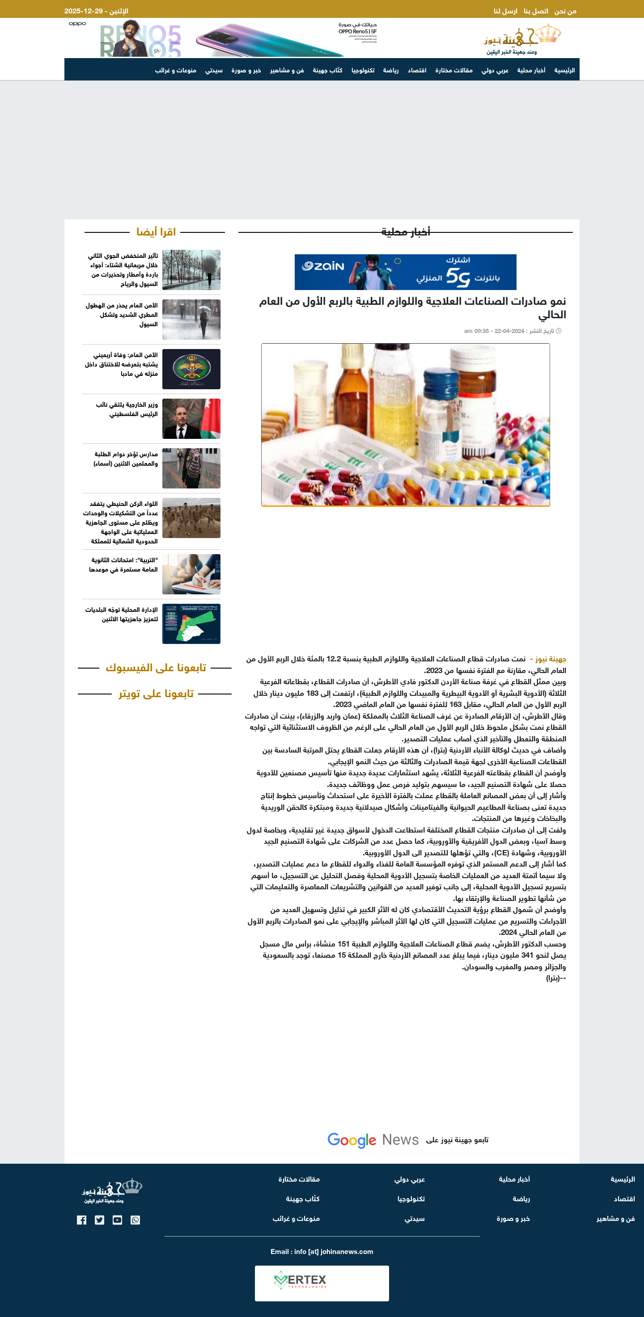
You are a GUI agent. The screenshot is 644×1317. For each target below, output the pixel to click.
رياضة (391, 69)
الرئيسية (565, 69)
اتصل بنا (536, 10)
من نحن (565, 10)
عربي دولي (495, 69)
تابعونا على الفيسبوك (156, 665)
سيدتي (214, 69)
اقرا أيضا (156, 230)
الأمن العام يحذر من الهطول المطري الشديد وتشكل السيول (122, 313)
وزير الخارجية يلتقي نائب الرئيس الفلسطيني (127, 408)
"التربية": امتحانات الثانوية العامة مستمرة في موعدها (123, 563)
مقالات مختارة (454, 69)
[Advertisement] (322, 150)
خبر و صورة (246, 69)
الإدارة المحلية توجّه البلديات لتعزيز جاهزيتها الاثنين (121, 613)
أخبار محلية (531, 69)
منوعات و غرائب (175, 69)
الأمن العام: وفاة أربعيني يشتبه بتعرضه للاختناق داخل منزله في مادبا (121, 363)
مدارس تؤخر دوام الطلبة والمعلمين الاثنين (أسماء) (125, 457)
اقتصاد (417, 69)
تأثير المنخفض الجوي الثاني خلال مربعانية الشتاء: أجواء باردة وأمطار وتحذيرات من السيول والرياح (123, 268)
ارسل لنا (505, 10)
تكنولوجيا (363, 69)
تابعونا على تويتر (156, 691)
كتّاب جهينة (328, 69)
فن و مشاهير (287, 69)
